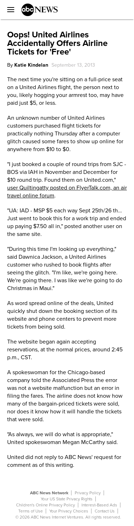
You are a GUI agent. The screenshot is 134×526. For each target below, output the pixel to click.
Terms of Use (30, 511)
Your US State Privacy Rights (67, 498)
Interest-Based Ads (99, 504)
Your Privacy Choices (68, 511)
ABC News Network (49, 492)
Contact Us (105, 511)
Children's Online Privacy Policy (45, 504)
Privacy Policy (88, 492)
